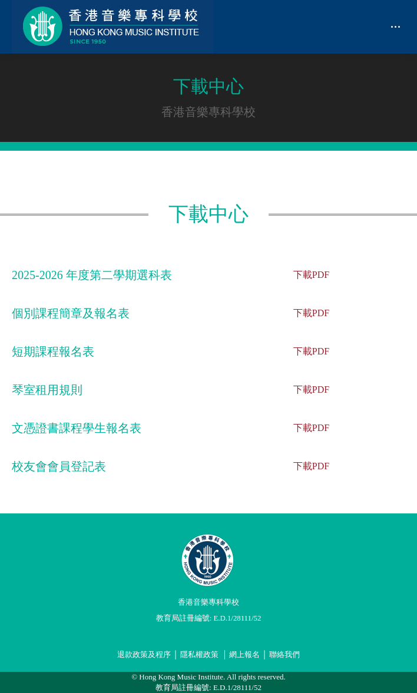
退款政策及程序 (144, 655)
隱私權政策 (199, 655)
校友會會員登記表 (59, 466)
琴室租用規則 (47, 389)
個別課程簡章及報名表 (71, 313)
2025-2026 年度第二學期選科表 (92, 274)
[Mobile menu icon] (395, 27)
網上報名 (244, 655)
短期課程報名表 (53, 351)
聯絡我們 (284, 655)
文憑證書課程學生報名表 (76, 428)
